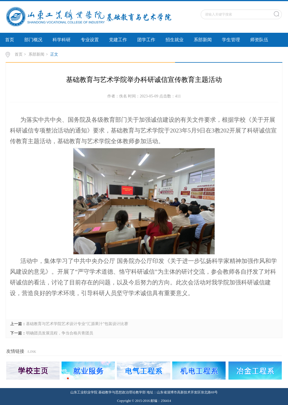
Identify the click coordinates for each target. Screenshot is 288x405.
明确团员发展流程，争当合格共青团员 (59, 333)
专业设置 (90, 39)
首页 (9, 39)
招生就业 (174, 39)
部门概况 (33, 39)
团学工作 (146, 39)
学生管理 (231, 39)
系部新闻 (203, 39)
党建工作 (118, 39)
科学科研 (62, 39)
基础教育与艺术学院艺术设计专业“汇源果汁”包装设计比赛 (77, 324)
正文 (54, 54)
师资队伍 (259, 39)
